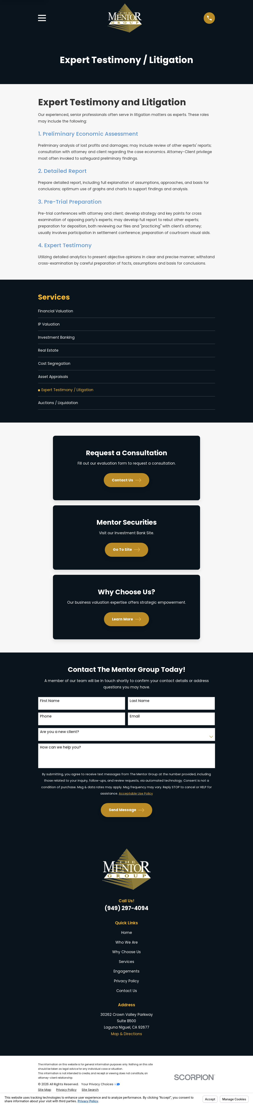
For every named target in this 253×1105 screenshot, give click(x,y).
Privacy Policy (126, 986)
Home (126, 938)
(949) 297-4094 (126, 914)
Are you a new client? (59, 738)
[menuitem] (126, 312)
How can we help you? (60, 753)
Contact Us (126, 486)
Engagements (126, 977)
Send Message (126, 816)
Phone (46, 722)
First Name (50, 707)
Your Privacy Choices (100, 1090)
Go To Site (126, 556)
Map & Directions (126, 1039)
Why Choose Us (126, 958)
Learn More (126, 625)
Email (135, 722)
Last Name (139, 707)
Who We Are (126, 948)
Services (126, 967)
